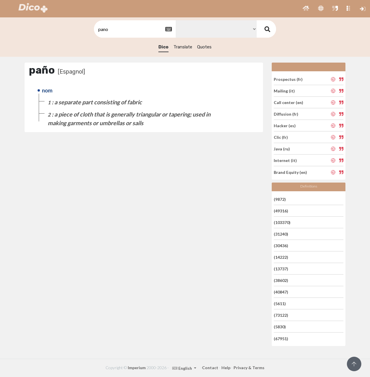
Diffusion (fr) (286, 114)
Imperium (137, 367)
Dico (163, 47)
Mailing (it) (284, 90)
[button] (306, 8)
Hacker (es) (285, 125)
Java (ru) (282, 148)
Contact (210, 367)
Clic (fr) (281, 137)
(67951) (281, 338)
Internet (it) (285, 160)
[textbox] (134, 29)
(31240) (281, 234)
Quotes (204, 47)
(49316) (281, 210)
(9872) (280, 198)
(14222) (281, 257)
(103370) (282, 222)
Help (225, 367)
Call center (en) (288, 102)
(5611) (280, 303)
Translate (182, 47)
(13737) (281, 268)
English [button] (182, 368)
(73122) (281, 315)
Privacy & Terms (249, 367)
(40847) (281, 291)
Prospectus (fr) (288, 79)
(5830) (280, 326)
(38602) (281, 280)
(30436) (281, 245)
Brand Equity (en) (290, 172)
